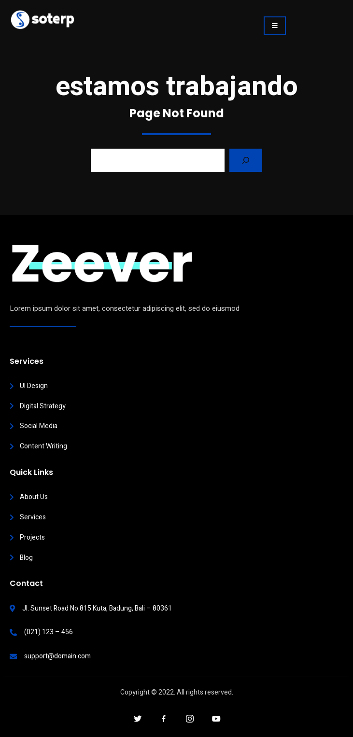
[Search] (245, 160)
